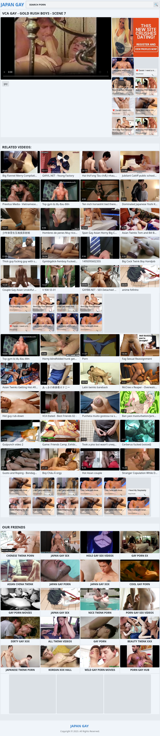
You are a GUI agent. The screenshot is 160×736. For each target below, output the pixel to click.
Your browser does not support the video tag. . (56, 48)
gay (6, 83)
